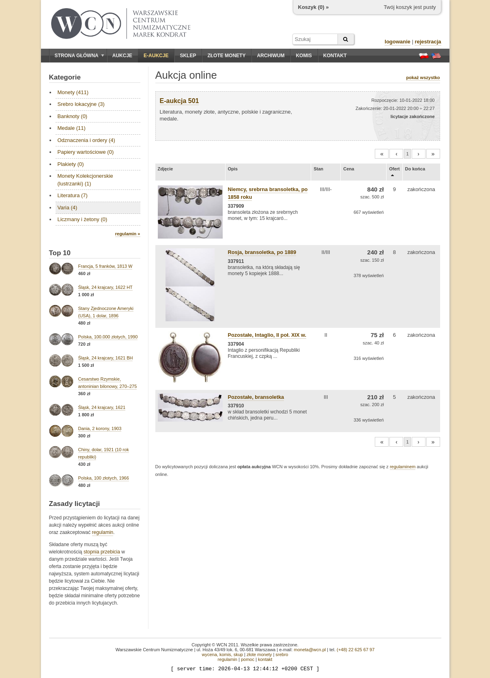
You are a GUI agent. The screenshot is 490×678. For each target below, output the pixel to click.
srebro (281, 654)
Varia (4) (67, 207)
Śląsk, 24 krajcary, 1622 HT (105, 287)
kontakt (265, 659)
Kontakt (335, 55)
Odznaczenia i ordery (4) (86, 140)
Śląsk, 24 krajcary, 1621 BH (105, 357)
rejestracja (428, 42)
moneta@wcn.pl (310, 649)
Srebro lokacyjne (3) (81, 104)
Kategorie (65, 77)
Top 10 (60, 253)
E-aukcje (156, 55)
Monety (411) (73, 92)
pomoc (247, 659)
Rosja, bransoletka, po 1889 (262, 252)
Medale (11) (72, 128)
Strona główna (79, 55)
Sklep (188, 55)
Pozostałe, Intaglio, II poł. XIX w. (267, 335)
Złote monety (226, 55)
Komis (304, 55)
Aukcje (122, 55)
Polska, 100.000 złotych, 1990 (108, 336)
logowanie (397, 42)
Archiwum (270, 55)
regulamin (103, 532)
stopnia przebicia (102, 552)
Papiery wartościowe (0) (86, 152)
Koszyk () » (313, 7)
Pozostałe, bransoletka (256, 397)
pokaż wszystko (423, 77)
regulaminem (403, 466)
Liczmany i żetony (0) (82, 219)
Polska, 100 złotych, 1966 (103, 478)
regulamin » (127, 233)
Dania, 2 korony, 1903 (100, 428)
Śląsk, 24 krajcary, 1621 (102, 407)
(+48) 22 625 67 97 (355, 649)
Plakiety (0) (71, 164)
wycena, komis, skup (222, 654)
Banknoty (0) (73, 116)
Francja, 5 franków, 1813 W (105, 266)
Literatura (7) (73, 195)
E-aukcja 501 (179, 100)
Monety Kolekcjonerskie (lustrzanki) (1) (85, 179)
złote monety (259, 654)
